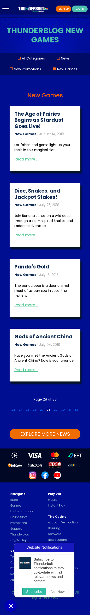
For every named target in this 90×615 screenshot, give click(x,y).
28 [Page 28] (48, 410)
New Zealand (57, 540)
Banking (54, 528)
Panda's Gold (31, 266)
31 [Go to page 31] (69, 410)
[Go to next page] (82, 408)
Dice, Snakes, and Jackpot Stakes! (37, 193)
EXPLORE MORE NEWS (45, 434)
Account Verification (63, 522)
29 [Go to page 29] (56, 410)
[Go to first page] (5, 408)
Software (54, 534)
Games (15, 505)
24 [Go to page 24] (20, 410)
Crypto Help (18, 540)
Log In (80, 9)
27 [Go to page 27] (41, 410)
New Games (67, 69)
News (65, 58)
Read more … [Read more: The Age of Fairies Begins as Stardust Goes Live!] (26, 159)
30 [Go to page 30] (63, 410)
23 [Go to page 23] (13, 410)
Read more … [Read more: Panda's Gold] (26, 305)
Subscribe (34, 591)
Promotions (18, 523)
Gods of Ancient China (43, 336)
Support (16, 529)
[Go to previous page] (8, 408)
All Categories (33, 58)
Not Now (58, 591)
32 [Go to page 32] (76, 410)
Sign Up (64, 9)
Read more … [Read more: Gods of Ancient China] (26, 370)
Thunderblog (19, 534)
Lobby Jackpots (21, 511)
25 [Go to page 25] (27, 410)
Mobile (52, 500)
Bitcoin (15, 500)
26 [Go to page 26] (34, 410)
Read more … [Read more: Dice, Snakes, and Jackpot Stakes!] (26, 235)
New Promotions (27, 69)
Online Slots (18, 517)
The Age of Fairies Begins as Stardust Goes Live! (38, 119)
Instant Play (56, 505)
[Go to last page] (85, 408)
